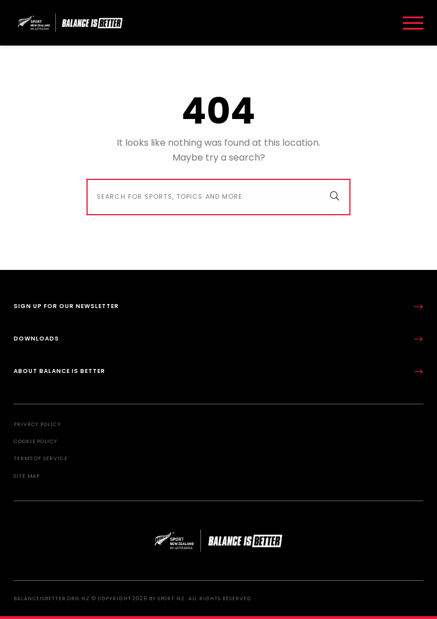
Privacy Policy (37, 424)
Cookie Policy (35, 441)
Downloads (218, 339)
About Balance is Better (218, 371)
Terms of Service (40, 458)
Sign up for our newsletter (218, 306)
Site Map (27, 476)
